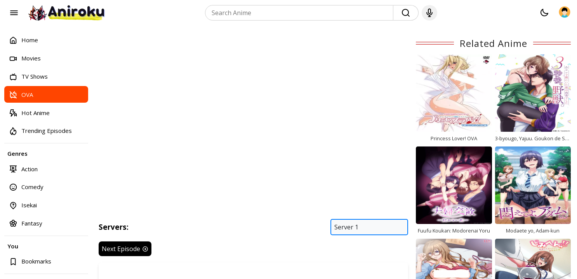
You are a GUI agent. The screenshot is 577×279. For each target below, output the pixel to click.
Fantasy (25, 223)
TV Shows (28, 77)
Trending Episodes (40, 131)
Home (23, 40)
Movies (25, 58)
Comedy (26, 187)
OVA (21, 94)
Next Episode (125, 249)
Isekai (23, 205)
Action (23, 169)
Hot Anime (29, 113)
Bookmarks (30, 261)
